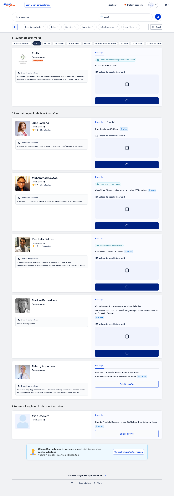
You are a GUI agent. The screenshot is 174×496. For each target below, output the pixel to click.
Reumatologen (85, 483)
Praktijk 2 (111, 122)
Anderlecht (74, 43)
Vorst (37, 43)
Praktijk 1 (99, 52)
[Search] (158, 17)
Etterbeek (137, 43)
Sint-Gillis (59, 43)
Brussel (124, 43)
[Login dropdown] (153, 5)
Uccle (47, 43)
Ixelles (87, 43)
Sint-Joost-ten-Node (157, 43)
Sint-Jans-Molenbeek (105, 43)
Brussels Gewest (22, 43)
